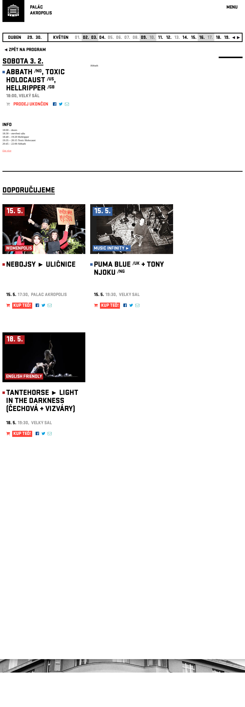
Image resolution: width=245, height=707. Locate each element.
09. (144, 38)
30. (39, 38)
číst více (6, 150)
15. (193, 38)
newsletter (211, 584)
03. (94, 38)
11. (160, 38)
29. (30, 38)
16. (202, 38)
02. (86, 38)
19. (227, 38)
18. (218, 38)
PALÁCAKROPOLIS (41, 10)
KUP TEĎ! (22, 340)
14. (185, 38)
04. (102, 38)
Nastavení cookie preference (21, 641)
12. (169, 38)
